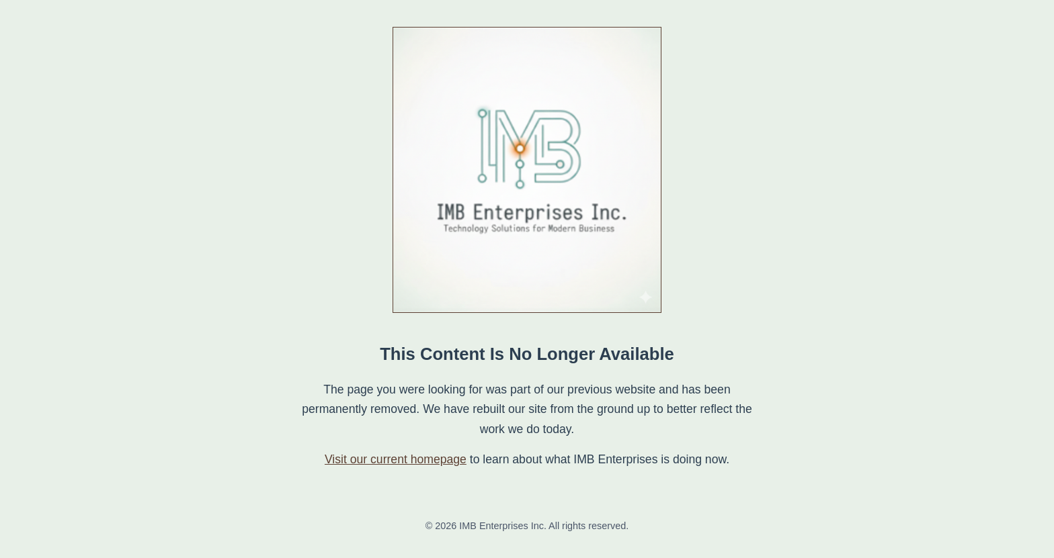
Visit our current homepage (396, 459)
